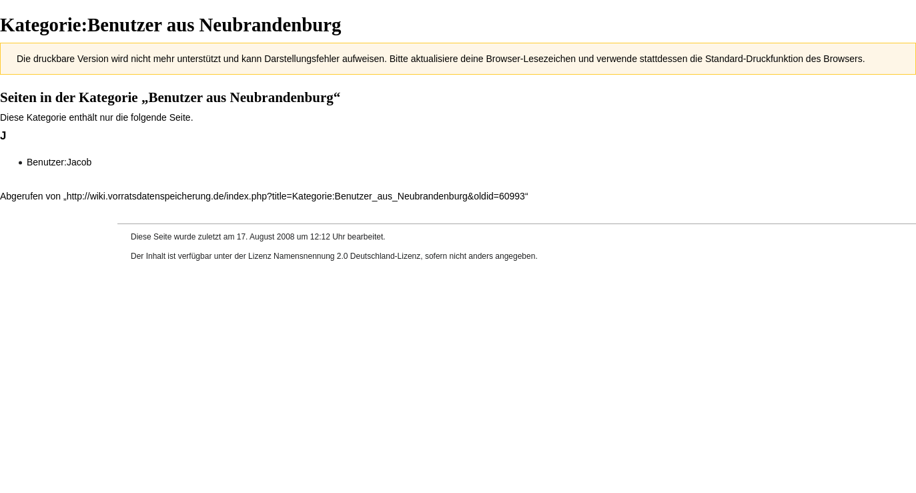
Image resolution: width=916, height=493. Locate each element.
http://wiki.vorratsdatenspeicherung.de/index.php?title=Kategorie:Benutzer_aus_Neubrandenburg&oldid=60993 (296, 196)
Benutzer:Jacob (59, 162)
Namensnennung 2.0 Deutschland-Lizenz (347, 256)
